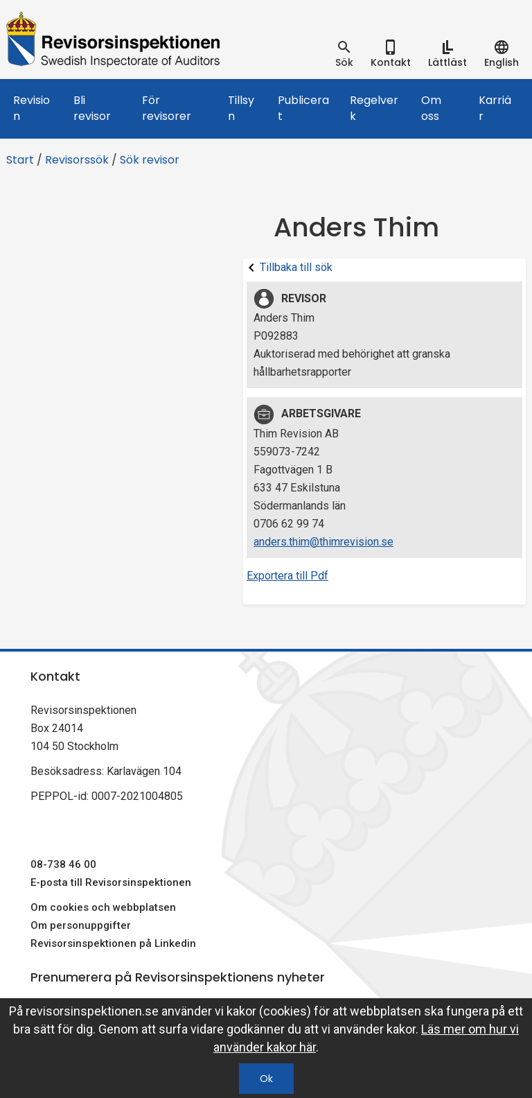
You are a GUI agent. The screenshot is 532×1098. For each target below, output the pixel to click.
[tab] (344, 54)
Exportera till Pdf (287, 575)
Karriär (495, 108)
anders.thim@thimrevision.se (323, 541)
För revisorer (166, 108)
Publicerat (303, 108)
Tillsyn (241, 108)
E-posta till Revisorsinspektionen (110, 882)
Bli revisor (92, 108)
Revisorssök (77, 160)
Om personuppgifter (80, 925)
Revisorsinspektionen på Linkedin (113, 943)
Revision (31, 108)
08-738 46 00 (63, 864)
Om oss (431, 108)
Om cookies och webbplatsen (103, 907)
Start (20, 160)
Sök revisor (149, 160)
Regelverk (374, 108)
